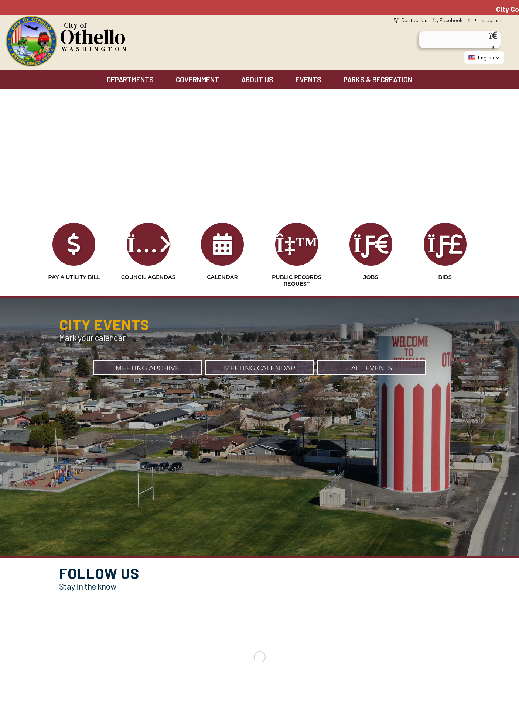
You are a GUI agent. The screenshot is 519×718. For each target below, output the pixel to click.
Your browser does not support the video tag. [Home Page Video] (259, 170)
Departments (130, 79)
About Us (257, 79)
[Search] (493, 39)
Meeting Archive (148, 368)
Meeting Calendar (260, 368)
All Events (371, 368)
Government (197, 79)
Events (308, 79)
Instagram (484, 20)
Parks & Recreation (378, 79)
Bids (445, 262)
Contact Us (410, 20)
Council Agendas (148, 262)
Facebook (447, 20)
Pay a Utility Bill (74, 262)
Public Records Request (296, 265)
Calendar (222, 262)
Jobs (371, 262)
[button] (484, 57)
